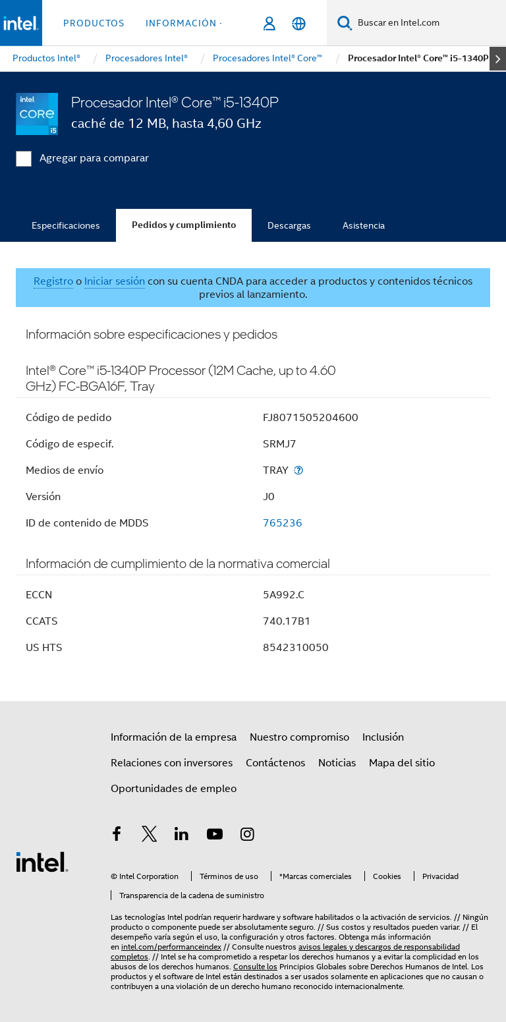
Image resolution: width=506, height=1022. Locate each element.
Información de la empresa (174, 737)
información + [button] (185, 23)
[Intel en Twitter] (149, 836)
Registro (53, 281)
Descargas (289, 225)
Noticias (337, 763)
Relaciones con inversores (172, 763)
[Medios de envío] (298, 470)
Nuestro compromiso (299, 737)
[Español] (299, 23)
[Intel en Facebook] (116, 836)
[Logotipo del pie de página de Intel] (42, 861)
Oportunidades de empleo (174, 788)
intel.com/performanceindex (171, 946)
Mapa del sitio (402, 763)
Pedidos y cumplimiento (184, 225)
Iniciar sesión (114, 281)
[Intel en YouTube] (215, 836)
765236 (282, 523)
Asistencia (364, 225)
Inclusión (383, 737)
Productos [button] (94, 23)
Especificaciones (66, 225)
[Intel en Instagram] (247, 836)
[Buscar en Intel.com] (429, 23)
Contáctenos (275, 763)
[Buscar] (344, 22)
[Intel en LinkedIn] (182, 836)
